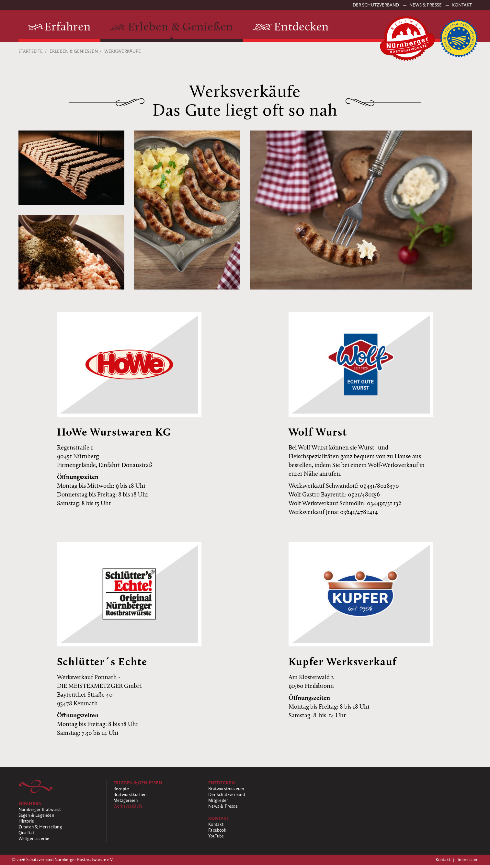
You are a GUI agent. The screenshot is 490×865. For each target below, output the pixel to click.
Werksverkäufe (122, 51)
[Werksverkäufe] (154, 806)
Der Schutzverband (376, 5)
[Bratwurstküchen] (154, 795)
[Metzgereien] (154, 800)
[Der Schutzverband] (249, 795)
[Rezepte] (154, 789)
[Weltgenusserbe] (59, 839)
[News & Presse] (249, 806)
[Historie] (59, 821)
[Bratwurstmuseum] (249, 789)
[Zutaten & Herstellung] (59, 827)
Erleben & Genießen (74, 51)
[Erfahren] (59, 27)
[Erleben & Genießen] (171, 27)
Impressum (468, 860)
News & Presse (426, 5)
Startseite (30, 51)
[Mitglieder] (249, 800)
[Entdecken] (291, 27)
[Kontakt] (249, 819)
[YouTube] (249, 836)
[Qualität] (59, 833)
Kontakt (462, 5)
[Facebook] (249, 830)
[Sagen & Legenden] (59, 815)
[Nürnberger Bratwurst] (59, 810)
